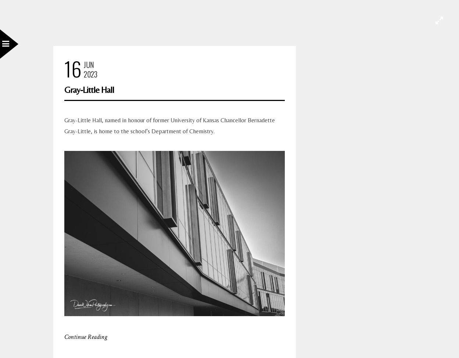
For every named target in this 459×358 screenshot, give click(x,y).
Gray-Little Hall (89, 90)
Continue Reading (85, 337)
